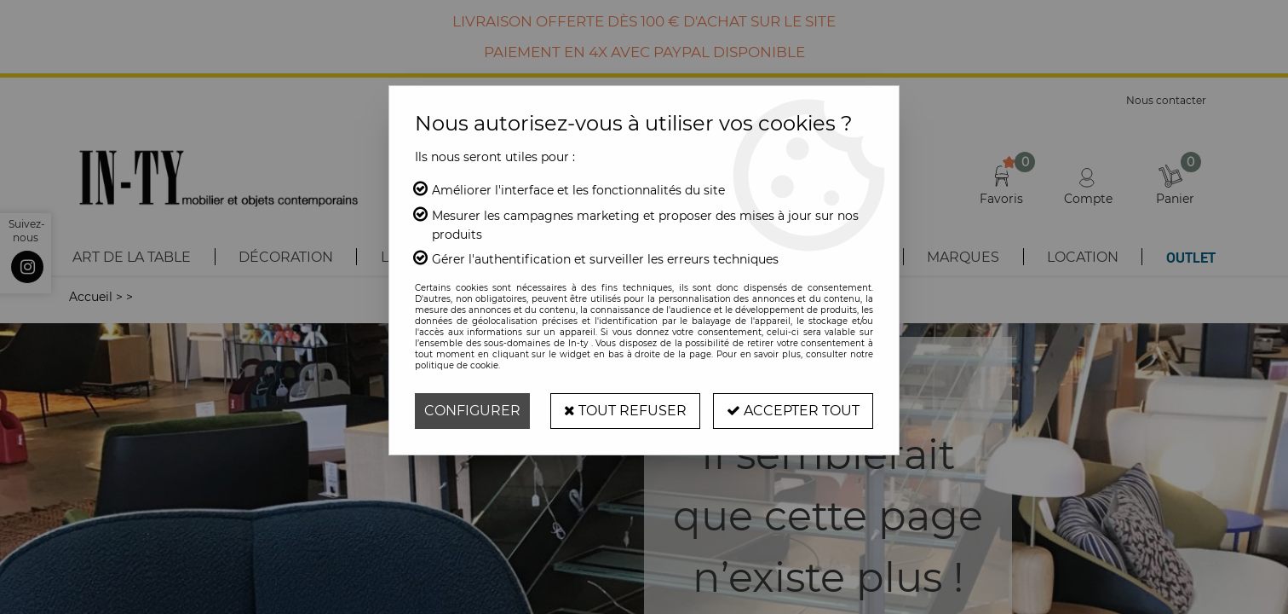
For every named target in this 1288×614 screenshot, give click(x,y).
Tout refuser (625, 411)
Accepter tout (793, 411)
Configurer (472, 411)
